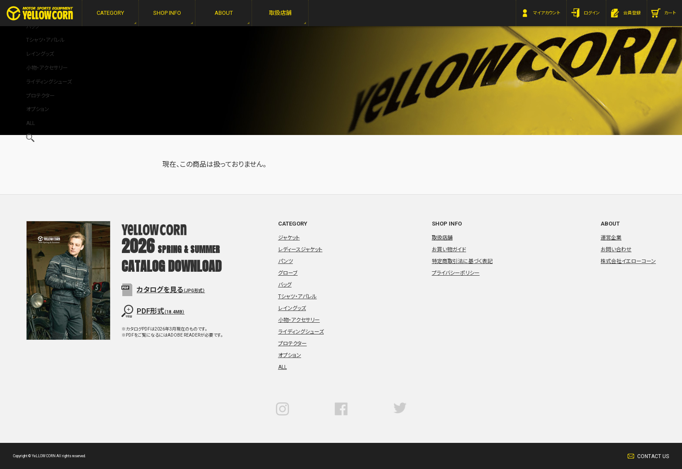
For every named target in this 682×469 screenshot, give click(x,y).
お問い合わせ (616, 249)
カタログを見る (171, 290)
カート (670, 12)
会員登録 (632, 12)
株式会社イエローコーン (628, 261)
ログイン (592, 12)
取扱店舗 (442, 237)
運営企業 (611, 237)
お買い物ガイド (449, 249)
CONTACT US (653, 456)
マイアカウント (546, 12)
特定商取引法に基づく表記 (462, 261)
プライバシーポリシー (456, 273)
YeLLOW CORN (40, 13)
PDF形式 (161, 311)
